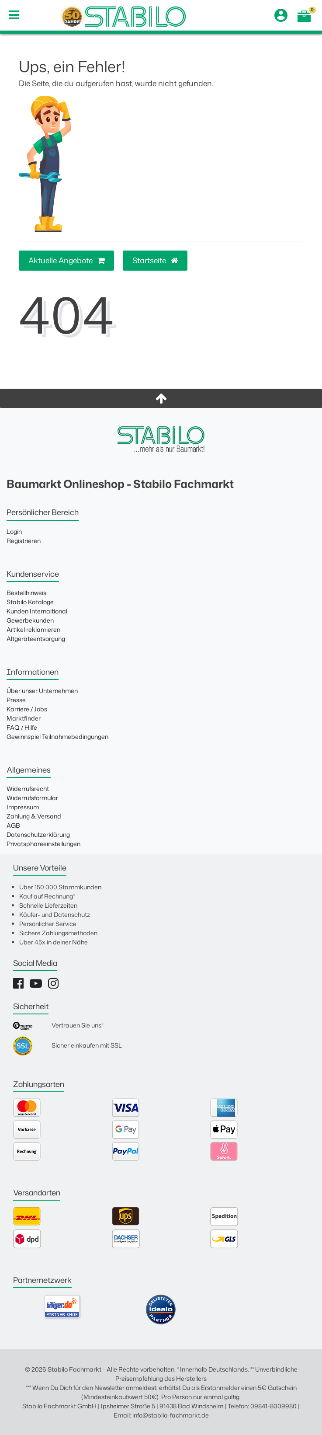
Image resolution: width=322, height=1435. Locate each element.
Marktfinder (24, 718)
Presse (16, 700)
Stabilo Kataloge (30, 602)
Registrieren (24, 540)
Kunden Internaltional (37, 611)
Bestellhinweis (26, 593)
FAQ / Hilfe (22, 727)
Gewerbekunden (30, 620)
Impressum (23, 807)
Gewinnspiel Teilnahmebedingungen (57, 736)
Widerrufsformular (32, 798)
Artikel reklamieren (33, 629)
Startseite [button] (155, 260)
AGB (13, 825)
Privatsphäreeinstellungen (43, 843)
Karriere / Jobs (27, 709)
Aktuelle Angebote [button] (66, 260)
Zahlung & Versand (34, 816)
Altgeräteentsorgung (36, 638)
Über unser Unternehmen (42, 690)
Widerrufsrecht (28, 788)
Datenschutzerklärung (38, 834)
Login (14, 531)
